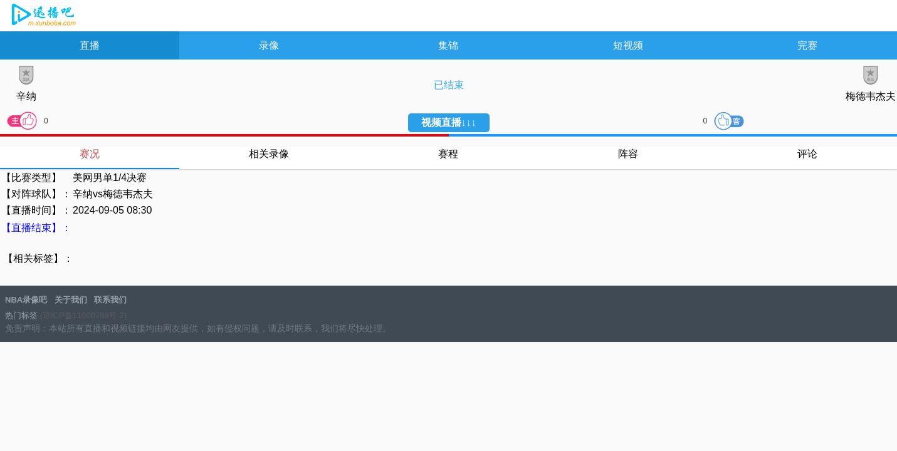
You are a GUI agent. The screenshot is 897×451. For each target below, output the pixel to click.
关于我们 (71, 299)
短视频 (628, 45)
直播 (90, 45)
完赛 (807, 45)
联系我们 (110, 299)
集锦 (448, 45)
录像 (269, 45)
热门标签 (21, 315)
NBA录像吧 (42, 16)
